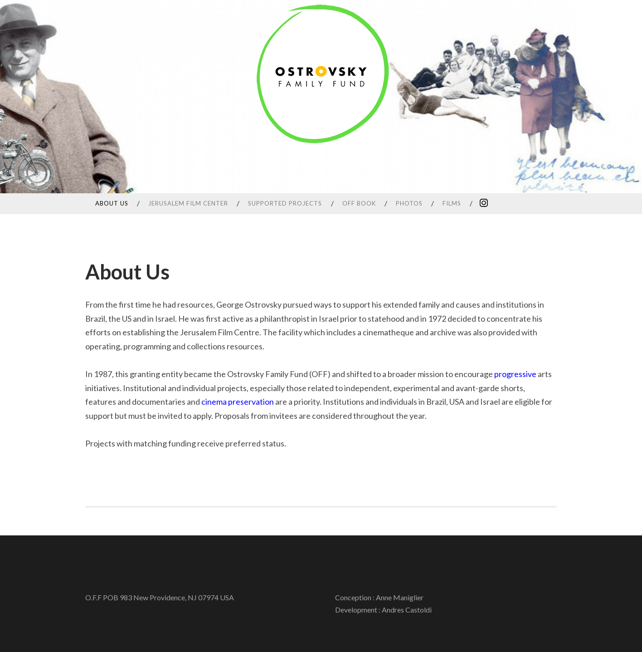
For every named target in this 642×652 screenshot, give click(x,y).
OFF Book (359, 203)
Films (452, 203)
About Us (111, 203)
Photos (409, 203)
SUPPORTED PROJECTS (285, 203)
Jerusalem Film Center (188, 203)
